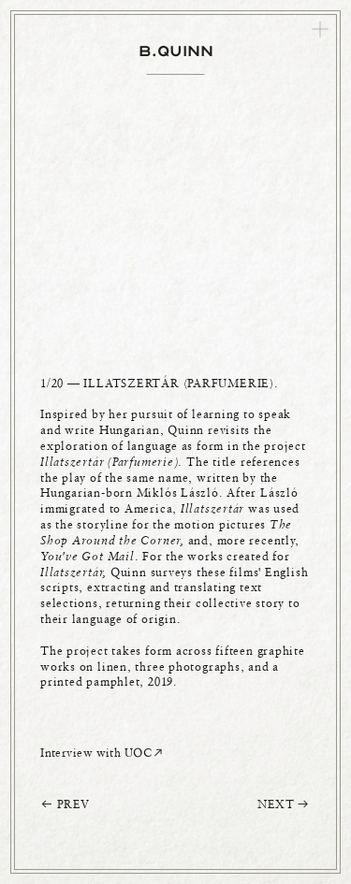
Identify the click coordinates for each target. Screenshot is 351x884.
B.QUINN (176, 51)
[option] (175, 416)
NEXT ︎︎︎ (284, 804)
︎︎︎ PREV (65, 804)
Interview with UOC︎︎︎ (102, 753)
